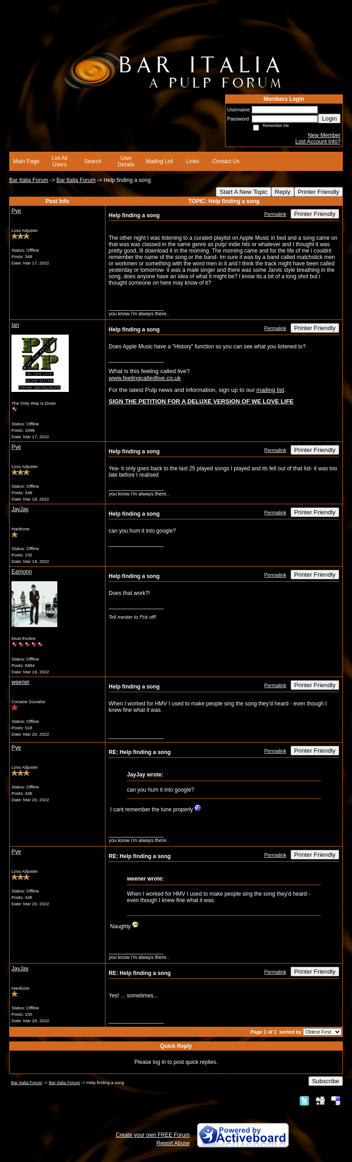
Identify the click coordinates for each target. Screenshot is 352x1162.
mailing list (270, 389)
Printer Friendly (318, 191)
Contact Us (225, 161)
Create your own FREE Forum (153, 1135)
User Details (126, 161)
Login (329, 118)
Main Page (26, 161)
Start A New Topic (243, 191)
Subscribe (325, 1081)
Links (192, 161)
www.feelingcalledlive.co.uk (145, 377)
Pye (16, 211)
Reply (283, 191)
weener (20, 682)
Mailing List (159, 161)
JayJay (19, 509)
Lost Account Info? (318, 141)
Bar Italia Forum (28, 180)
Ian (15, 325)
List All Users (60, 161)
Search (92, 161)
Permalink (275, 214)
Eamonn (21, 571)
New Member (324, 135)
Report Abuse (173, 1143)
